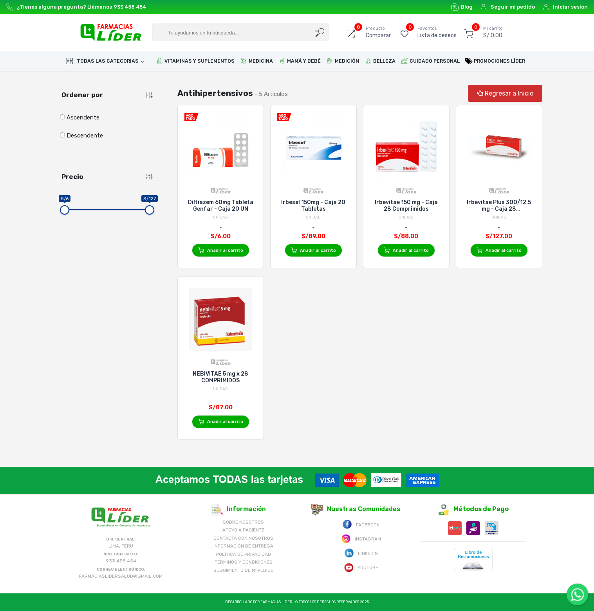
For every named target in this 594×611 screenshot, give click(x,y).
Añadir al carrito (220, 250)
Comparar (378, 32)
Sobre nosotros (243, 522)
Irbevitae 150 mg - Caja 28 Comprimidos (406, 205)
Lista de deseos (437, 32)
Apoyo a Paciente (243, 530)
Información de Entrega (243, 546)
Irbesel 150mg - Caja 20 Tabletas (313, 205)
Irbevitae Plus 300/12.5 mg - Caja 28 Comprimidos (499, 205)
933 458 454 (130, 7)
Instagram (361, 538)
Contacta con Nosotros (243, 538)
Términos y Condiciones (244, 562)
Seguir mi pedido (507, 7)
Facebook (360, 524)
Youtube (361, 567)
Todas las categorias (102, 61)
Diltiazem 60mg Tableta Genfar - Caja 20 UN (220, 205)
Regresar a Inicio (505, 93)
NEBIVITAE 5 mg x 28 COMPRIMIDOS (220, 377)
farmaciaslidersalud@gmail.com (120, 576)
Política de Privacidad (243, 554)
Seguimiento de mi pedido (243, 570)
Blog (462, 7)
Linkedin (361, 553)
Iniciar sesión (565, 7)
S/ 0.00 (493, 32)
